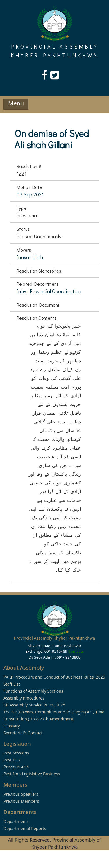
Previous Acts (16, 767)
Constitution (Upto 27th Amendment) (38, 719)
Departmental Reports (24, 828)
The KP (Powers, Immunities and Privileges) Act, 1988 (53, 712)
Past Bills (11, 760)
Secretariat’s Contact (22, 733)
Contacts (76, 651)
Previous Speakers (20, 794)
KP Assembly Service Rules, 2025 (34, 705)
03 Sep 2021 (30, 194)
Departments (16, 821)
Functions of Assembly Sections (33, 691)
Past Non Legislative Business (31, 774)
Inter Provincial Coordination (49, 291)
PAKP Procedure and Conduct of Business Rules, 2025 (54, 677)
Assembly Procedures (23, 698)
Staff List (11, 684)
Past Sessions (16, 753)
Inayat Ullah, (30, 257)
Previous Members (21, 801)
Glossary (11, 726)
